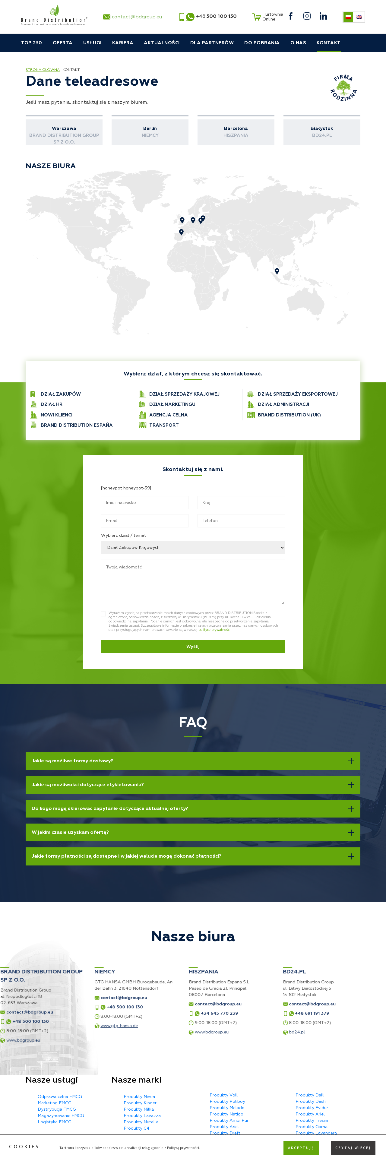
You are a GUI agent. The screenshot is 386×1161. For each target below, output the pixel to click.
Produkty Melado (227, 1107)
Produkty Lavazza (142, 1115)
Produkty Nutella (141, 1122)
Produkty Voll (224, 1095)
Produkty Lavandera (316, 1133)
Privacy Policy (212, 1154)
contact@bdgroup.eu (137, 17)
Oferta (63, 43)
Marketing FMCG (54, 1103)
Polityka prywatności (193, 1148)
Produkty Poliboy (227, 1101)
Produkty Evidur (312, 1107)
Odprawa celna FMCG (60, 1096)
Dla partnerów (212, 43)
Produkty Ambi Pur (229, 1120)
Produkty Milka (139, 1109)
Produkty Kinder (140, 1103)
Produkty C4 (137, 1128)
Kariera (123, 43)
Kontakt (329, 43)
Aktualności (162, 43)
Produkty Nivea (139, 1096)
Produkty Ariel (224, 1126)
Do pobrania (262, 43)
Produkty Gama (311, 1126)
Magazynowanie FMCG (61, 1115)
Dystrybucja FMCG (57, 1109)
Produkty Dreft (225, 1133)
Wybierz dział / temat (123, 535)
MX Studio (349, 1148)
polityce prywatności (214, 630)
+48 (216, 16)
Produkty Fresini (312, 1120)
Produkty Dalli (310, 1095)
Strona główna (43, 70)
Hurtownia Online (266, 17)
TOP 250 (31, 43)
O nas (298, 43)
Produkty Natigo (226, 1114)
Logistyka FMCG (54, 1122)
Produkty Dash (311, 1101)
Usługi (92, 43)
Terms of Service (242, 1154)
